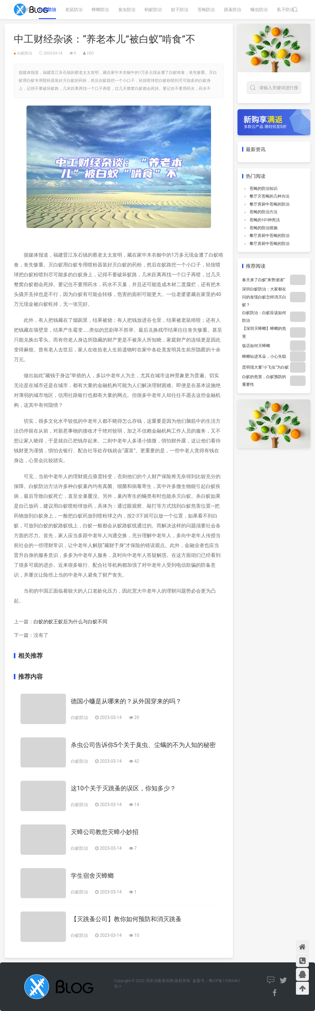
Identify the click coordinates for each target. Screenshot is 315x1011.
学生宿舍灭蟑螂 (92, 875)
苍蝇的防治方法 (263, 212)
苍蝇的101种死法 (264, 220)
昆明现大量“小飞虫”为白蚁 (265, 367)
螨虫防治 (259, 9)
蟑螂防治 (100, 9)
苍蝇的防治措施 (263, 228)
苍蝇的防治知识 (263, 188)
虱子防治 (285, 9)
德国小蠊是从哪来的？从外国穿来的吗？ (126, 701)
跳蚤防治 (232, 9)
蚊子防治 (179, 9)
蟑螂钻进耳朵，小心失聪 (264, 356)
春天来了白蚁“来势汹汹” (263, 280)
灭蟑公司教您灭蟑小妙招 (104, 832)
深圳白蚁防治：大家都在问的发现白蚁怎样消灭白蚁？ (264, 297)
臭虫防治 (126, 9)
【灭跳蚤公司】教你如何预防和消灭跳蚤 (126, 919)
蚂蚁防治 (153, 9)
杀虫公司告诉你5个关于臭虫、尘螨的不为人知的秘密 (143, 745)
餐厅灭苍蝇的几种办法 (269, 196)
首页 (25, 9)
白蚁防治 (47, 9)
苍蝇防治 (206, 9)
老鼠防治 (73, 9)
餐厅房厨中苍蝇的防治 (269, 204)
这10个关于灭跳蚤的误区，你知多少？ (123, 788)
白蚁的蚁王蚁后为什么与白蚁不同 (70, 622)
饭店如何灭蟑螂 (256, 345)
